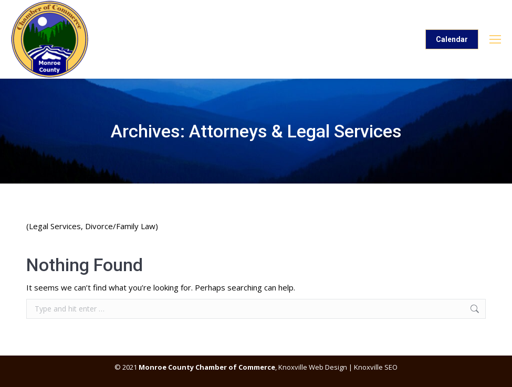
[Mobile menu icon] (495, 39)
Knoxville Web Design (312, 367)
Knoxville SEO (376, 367)
